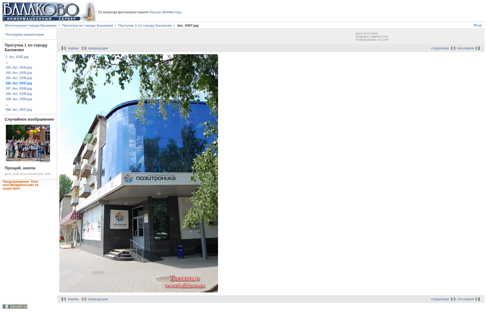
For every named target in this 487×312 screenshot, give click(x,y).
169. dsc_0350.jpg (19, 99)
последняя (465, 48)
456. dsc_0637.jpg (19, 109)
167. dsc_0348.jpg (19, 88)
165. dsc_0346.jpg (19, 78)
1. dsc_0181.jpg (17, 57)
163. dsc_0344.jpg (19, 67)
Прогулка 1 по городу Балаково (145, 25)
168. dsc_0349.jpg (19, 94)
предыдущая (98, 48)
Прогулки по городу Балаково (87, 25)
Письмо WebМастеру (165, 12)
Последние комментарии (25, 34)
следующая (440, 48)
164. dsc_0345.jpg (19, 72)
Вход (477, 25)
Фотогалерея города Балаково (31, 25)
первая (73, 48)
